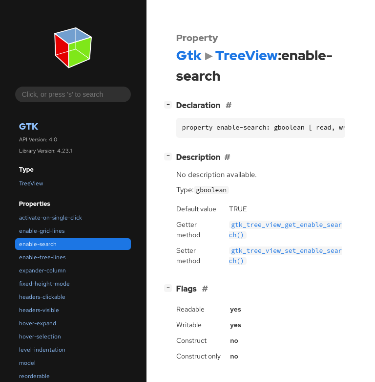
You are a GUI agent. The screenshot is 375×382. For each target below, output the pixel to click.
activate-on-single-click (50, 218)
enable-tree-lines (42, 257)
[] (170, 104)
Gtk (28, 126)
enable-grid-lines (41, 231)
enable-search (38, 244)
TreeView (31, 183)
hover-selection (40, 336)
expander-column (42, 270)
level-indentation (42, 350)
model (27, 363)
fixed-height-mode (44, 284)
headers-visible (39, 310)
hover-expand (37, 323)
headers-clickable (42, 297)
